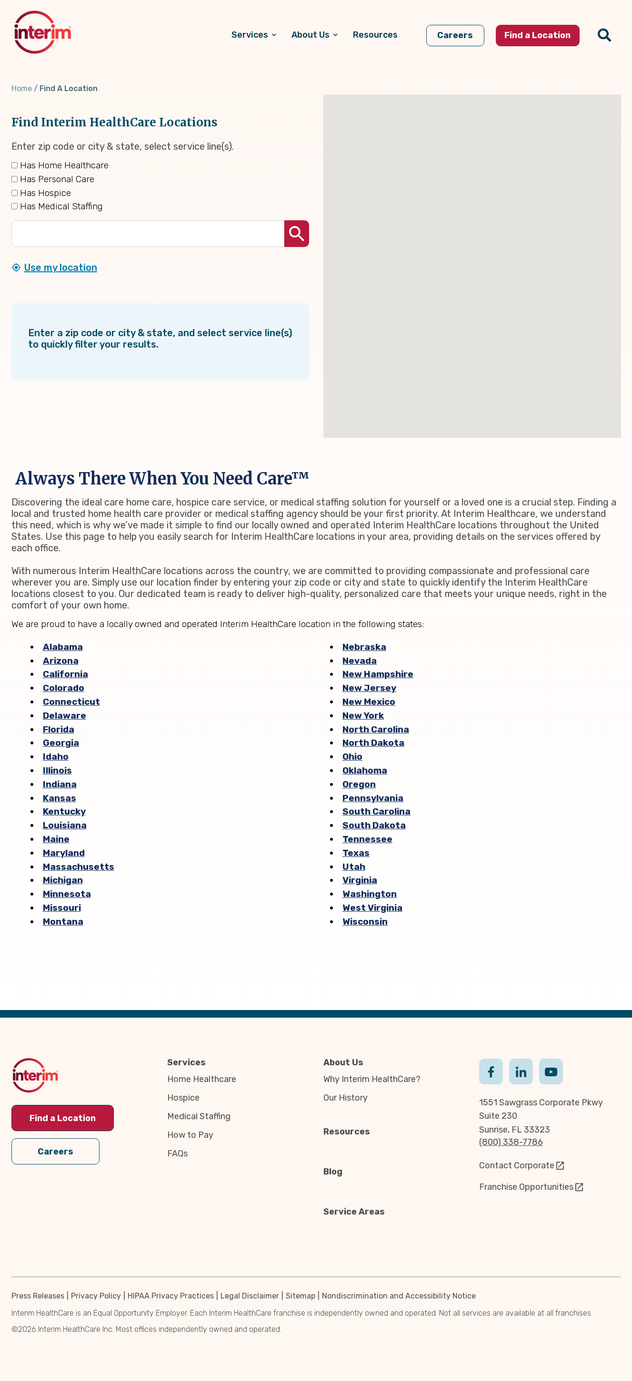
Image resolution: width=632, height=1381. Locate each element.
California (65, 674)
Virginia (359, 880)
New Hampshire (377, 674)
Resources (346, 1131)
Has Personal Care (52, 179)
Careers (55, 1150)
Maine (56, 839)
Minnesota (67, 893)
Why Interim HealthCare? (372, 1079)
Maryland (64, 852)
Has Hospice (41, 192)
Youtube (551, 1070)
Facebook (491, 1070)
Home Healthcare (201, 1079)
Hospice (183, 1097)
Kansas (59, 798)
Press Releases (37, 1295)
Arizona (61, 660)
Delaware (64, 715)
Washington (369, 893)
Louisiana (65, 825)
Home (21, 88)
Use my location (60, 267)
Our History (345, 1097)
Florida (58, 729)
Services (186, 1062)
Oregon (359, 784)
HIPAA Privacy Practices (171, 1295)
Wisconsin (365, 921)
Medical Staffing (199, 1116)
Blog (332, 1171)
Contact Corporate (516, 1165)
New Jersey (369, 687)
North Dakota (373, 742)
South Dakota (374, 825)
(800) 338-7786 (511, 1142)
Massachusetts (78, 866)
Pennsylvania (372, 798)
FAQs (177, 1153)
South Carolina (376, 811)
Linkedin (521, 1070)
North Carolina (375, 729)
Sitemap (300, 1295)
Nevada (359, 660)
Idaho (56, 756)
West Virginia (372, 907)
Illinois (57, 770)
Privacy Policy (96, 1295)
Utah (353, 866)
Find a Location (63, 1118)
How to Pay (190, 1135)
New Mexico (368, 701)
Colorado (63, 687)
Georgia (61, 742)
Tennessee (367, 839)
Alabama (63, 646)
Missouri (62, 907)
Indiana (60, 784)
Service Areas (354, 1211)
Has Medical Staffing (57, 206)
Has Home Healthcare (60, 165)
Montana (63, 921)
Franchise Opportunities (526, 1187)
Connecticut (71, 701)
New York (363, 715)
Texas (356, 852)
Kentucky (64, 811)
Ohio (352, 756)
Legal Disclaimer (250, 1295)
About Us (343, 1062)
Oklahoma (364, 770)
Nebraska (364, 646)
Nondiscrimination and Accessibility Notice (399, 1295)
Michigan (63, 880)
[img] (42, 32)
